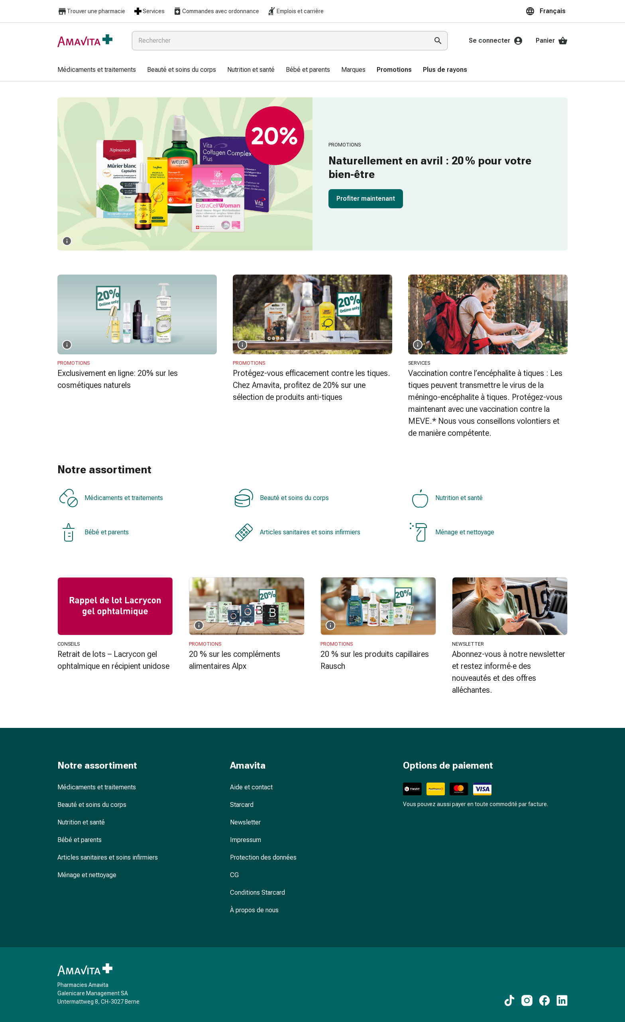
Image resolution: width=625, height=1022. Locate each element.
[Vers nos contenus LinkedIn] (562, 1000)
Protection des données (263, 857)
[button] (546, 11)
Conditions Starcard (257, 892)
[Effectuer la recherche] (438, 40)
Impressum (245, 840)
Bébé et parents (94, 532)
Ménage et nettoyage (452, 532)
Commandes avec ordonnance (216, 11)
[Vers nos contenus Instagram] (527, 1000)
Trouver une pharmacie (91, 11)
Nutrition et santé (446, 498)
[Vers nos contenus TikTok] (509, 1000)
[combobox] (278, 40)
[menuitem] (96, 70)
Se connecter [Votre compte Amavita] (496, 40)
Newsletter (245, 822)
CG (234, 875)
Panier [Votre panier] (552, 40)
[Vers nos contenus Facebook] (544, 1000)
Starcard (242, 805)
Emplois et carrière (295, 11)
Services (149, 11)
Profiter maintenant (365, 198)
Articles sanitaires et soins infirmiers (297, 532)
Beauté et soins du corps (281, 498)
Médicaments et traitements (111, 498)
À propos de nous (254, 910)
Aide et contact (251, 787)
